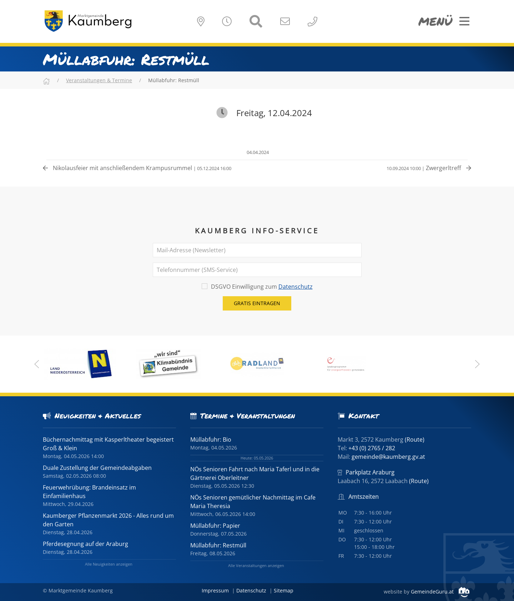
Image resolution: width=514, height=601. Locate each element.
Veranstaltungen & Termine (99, 80)
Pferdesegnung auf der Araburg (85, 544)
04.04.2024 (257, 152)
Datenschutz (295, 286)
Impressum (215, 590)
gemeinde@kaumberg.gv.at (388, 457)
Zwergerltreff (429, 168)
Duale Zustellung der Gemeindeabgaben (97, 468)
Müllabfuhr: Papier (215, 526)
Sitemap (283, 590)
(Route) (414, 439)
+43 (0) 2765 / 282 (371, 448)
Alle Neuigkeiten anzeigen (108, 564)
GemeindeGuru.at (440, 591)
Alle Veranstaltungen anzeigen (256, 565)
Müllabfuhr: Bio (210, 439)
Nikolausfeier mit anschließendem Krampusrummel (137, 168)
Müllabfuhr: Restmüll (218, 545)
